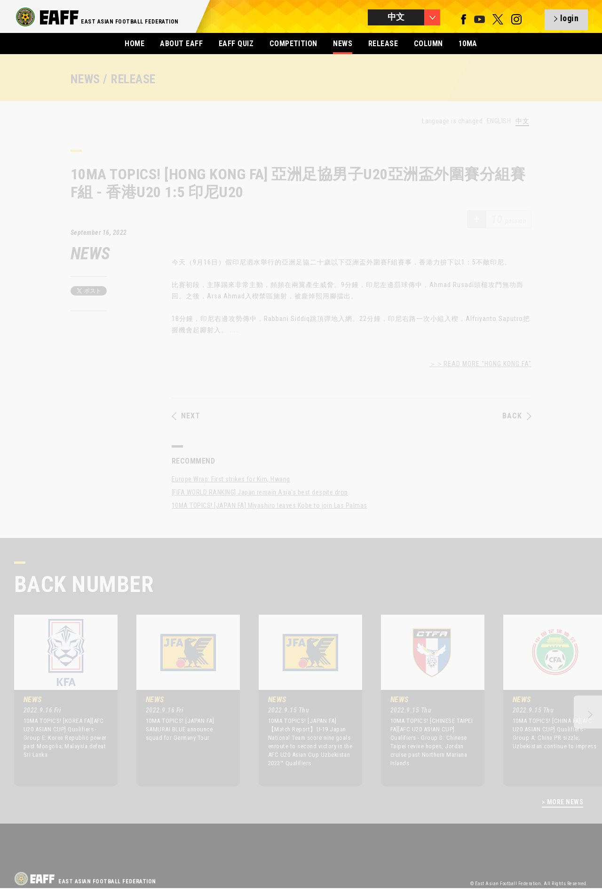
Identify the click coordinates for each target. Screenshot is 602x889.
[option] (59, 700)
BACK (516, 416)
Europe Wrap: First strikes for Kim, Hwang (231, 479)
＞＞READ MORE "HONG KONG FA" (480, 364)
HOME (134, 43)
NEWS (342, 43)
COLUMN (428, 43)
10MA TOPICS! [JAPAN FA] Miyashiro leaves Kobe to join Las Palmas (269, 505)
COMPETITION (293, 43)
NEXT (186, 416)
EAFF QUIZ (236, 43)
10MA (468, 43)
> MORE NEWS (562, 802)
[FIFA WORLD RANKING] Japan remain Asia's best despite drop (260, 492)
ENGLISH (499, 121)
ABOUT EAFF (181, 43)
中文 (522, 121)
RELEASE (383, 43)
